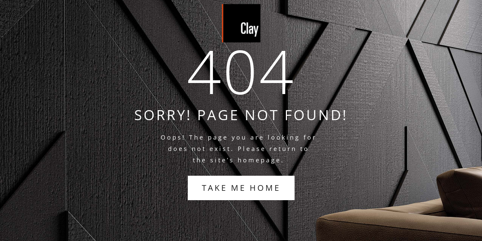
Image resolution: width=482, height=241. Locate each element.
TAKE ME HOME (241, 187)
